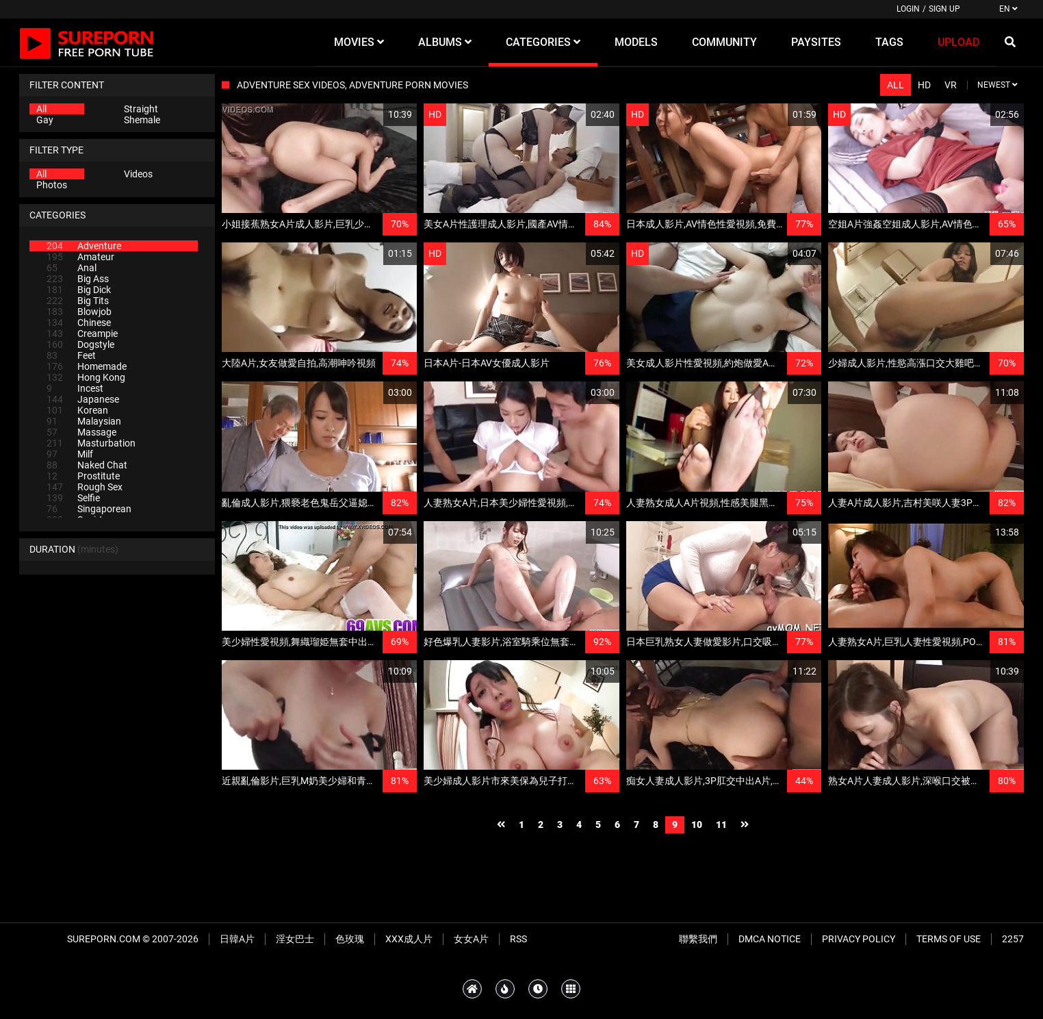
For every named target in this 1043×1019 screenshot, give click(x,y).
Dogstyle (80, 344)
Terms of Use (948, 938)
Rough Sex (85, 486)
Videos (138, 173)
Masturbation (91, 443)
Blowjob (79, 311)
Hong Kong (86, 377)
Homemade (87, 366)
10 (696, 824)
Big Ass (78, 278)
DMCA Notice (769, 938)
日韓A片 (237, 938)
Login (908, 9)
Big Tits (78, 300)
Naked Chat (87, 465)
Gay (44, 119)
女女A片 (471, 938)
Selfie (73, 497)
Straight (141, 108)
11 (721, 824)
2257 (1013, 938)
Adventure (84, 245)
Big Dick (79, 289)
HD (924, 84)
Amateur (80, 256)
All (41, 108)
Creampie (82, 333)
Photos (51, 184)
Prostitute (83, 475)
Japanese (83, 399)
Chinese (79, 322)
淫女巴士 (295, 938)
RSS (518, 938)
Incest (75, 388)
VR (950, 84)
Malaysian (84, 421)
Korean (77, 410)
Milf (70, 454)
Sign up (944, 9)
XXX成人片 (409, 938)
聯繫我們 (698, 938)
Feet (71, 355)
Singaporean (89, 508)
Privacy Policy (858, 938)
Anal (71, 267)
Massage (81, 432)
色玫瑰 (349, 938)
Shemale (142, 119)
